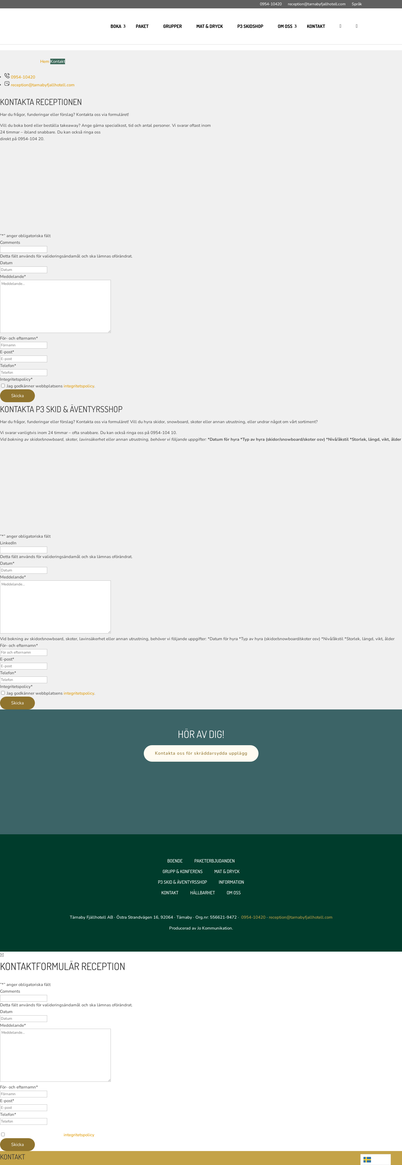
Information (231, 882)
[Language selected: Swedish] (375, 1159)
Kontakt (316, 26)
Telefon (8, 365)
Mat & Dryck (209, 26)
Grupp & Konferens (182, 871)
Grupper (172, 26)
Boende (175, 861)
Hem (44, 61)
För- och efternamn (19, 338)
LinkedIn (8, 543)
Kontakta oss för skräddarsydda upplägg (201, 753)
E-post (7, 352)
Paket (142, 26)
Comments (10, 242)
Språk (357, 4)
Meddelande (13, 276)
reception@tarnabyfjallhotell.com (317, 4)
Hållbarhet (202, 892)
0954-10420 (271, 4)
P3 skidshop (250, 26)
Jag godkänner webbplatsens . (51, 386)
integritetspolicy (79, 386)
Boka (116, 26)
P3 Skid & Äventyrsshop (182, 882)
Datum (6, 263)
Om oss (285, 26)
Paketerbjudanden (214, 861)
